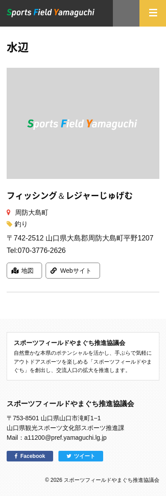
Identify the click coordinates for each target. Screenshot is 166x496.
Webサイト (76, 270)
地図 (27, 270)
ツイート (84, 456)
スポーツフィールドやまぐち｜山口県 (51, 13)
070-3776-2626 (42, 250)
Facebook (32, 456)
